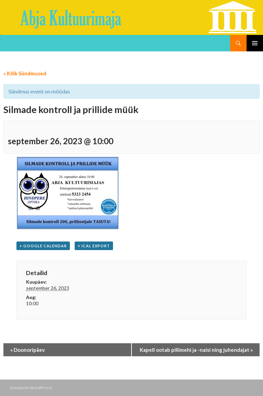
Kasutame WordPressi (31, 387)
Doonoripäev (27, 350)
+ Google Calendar (43, 246)
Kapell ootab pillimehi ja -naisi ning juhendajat (196, 350)
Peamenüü (255, 43)
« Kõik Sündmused (24, 73)
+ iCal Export (94, 246)
